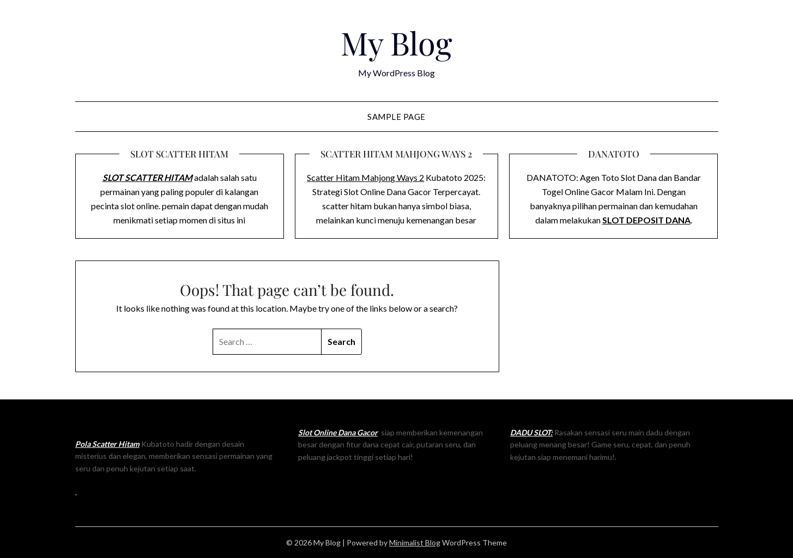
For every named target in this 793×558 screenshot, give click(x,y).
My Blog (396, 42)
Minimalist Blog (414, 542)
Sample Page (396, 117)
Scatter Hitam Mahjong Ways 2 (365, 177)
